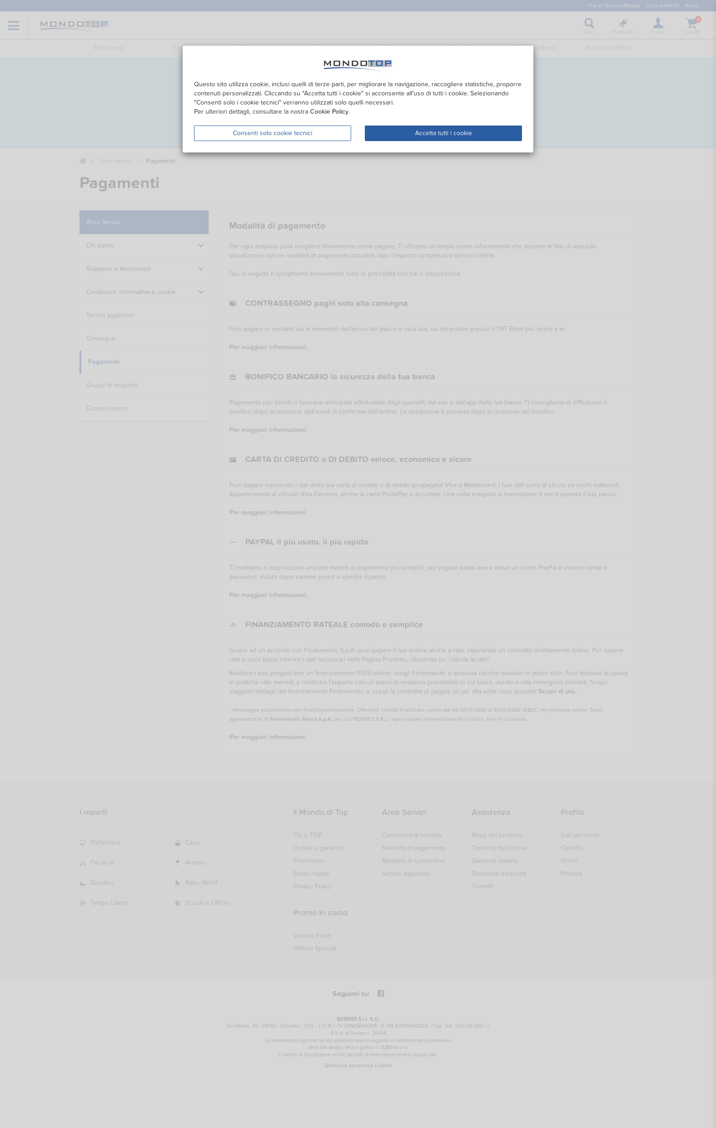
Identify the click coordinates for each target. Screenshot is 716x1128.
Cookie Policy (329, 111)
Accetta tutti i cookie (443, 133)
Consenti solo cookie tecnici (272, 133)
